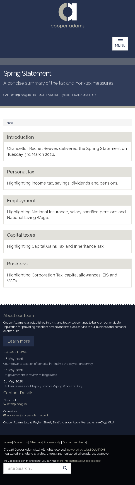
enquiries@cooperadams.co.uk (71, 95)
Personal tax (20, 172)
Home (7, 442)
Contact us (21, 442)
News (10, 122)
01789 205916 (15, 404)
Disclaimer (70, 442)
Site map (36, 442)
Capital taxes (21, 235)
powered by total (86, 449)
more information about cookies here (79, 460)
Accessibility (52, 442)
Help (82, 442)
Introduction (20, 137)
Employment (21, 200)
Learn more (18, 341)
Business (17, 264)
